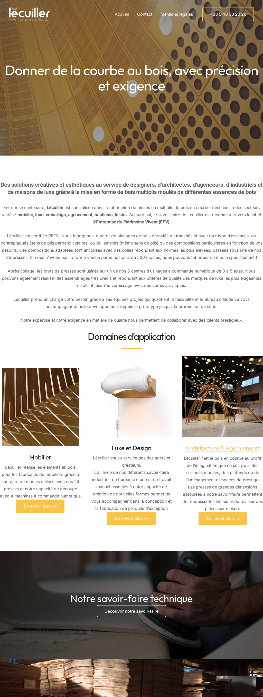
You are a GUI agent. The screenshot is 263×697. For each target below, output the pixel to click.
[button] (228, 14)
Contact (144, 14)
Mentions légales (177, 14)
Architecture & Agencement (222, 448)
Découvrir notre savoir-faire (131, 611)
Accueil (122, 14)
